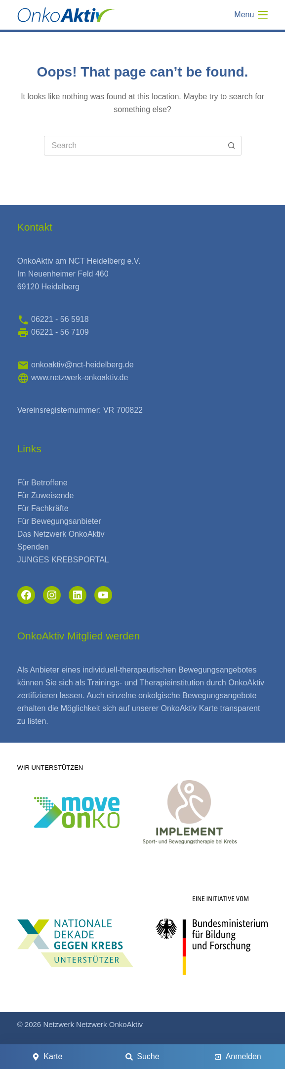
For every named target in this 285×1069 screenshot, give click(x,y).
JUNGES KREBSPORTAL (63, 559)
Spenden (33, 547)
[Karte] (47, 1057)
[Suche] (143, 1057)
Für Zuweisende (45, 495)
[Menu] (251, 14)
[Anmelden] (238, 1057)
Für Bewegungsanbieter (59, 521)
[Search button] (232, 146)
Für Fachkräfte (43, 508)
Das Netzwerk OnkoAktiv (61, 534)
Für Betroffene (42, 482)
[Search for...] (133, 146)
